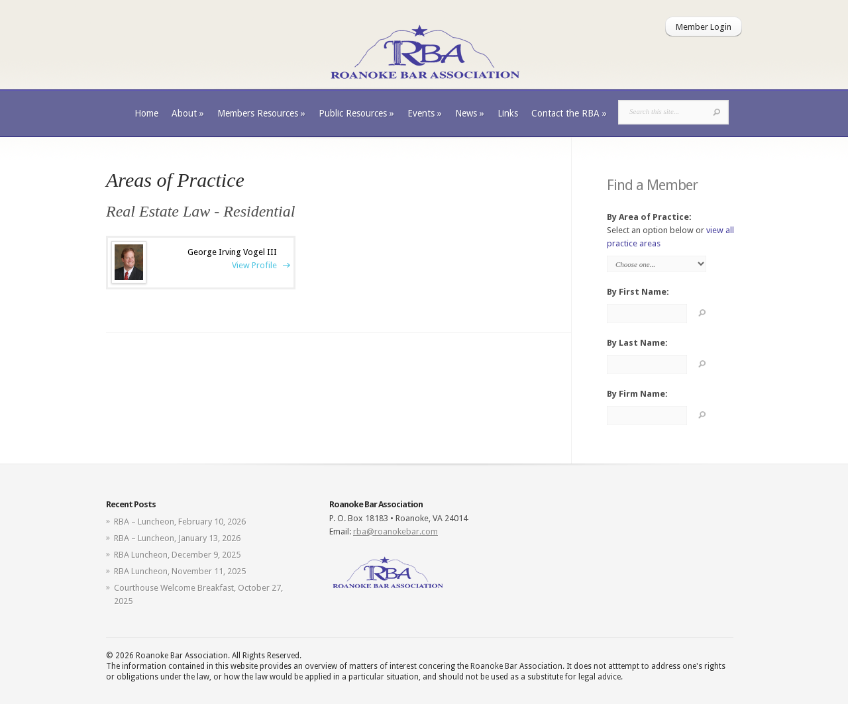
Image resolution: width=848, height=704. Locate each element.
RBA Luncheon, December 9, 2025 (177, 555)
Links (508, 113)
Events (424, 113)
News (469, 113)
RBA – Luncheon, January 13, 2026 (177, 538)
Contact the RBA (569, 113)
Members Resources (261, 113)
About (188, 113)
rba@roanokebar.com (395, 531)
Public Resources (356, 113)
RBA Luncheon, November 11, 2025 (180, 571)
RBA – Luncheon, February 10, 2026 (180, 522)
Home (146, 113)
